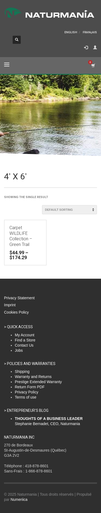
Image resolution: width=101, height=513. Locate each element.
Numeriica (19, 499)
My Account (24, 335)
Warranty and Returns (33, 376)
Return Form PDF (29, 387)
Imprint (10, 305)
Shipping (22, 371)
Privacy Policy (26, 392)
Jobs (19, 350)
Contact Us (24, 345)
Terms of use (25, 397)
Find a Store (25, 340)
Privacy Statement (19, 298)
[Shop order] (69, 209)
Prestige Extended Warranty (38, 382)
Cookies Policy (16, 312)
